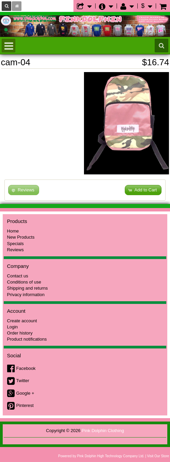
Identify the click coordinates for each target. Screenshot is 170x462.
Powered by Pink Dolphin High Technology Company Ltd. (101, 456)
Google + (25, 393)
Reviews (15, 249)
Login (12, 326)
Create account (22, 320)
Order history (20, 333)
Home (13, 231)
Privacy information (26, 294)
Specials (15, 243)
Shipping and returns (27, 288)
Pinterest (25, 405)
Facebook (26, 368)
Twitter (22, 380)
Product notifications (27, 339)
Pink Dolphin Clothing (103, 430)
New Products (21, 237)
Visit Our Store (158, 456)
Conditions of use (24, 282)
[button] (143, 190)
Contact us (17, 275)
